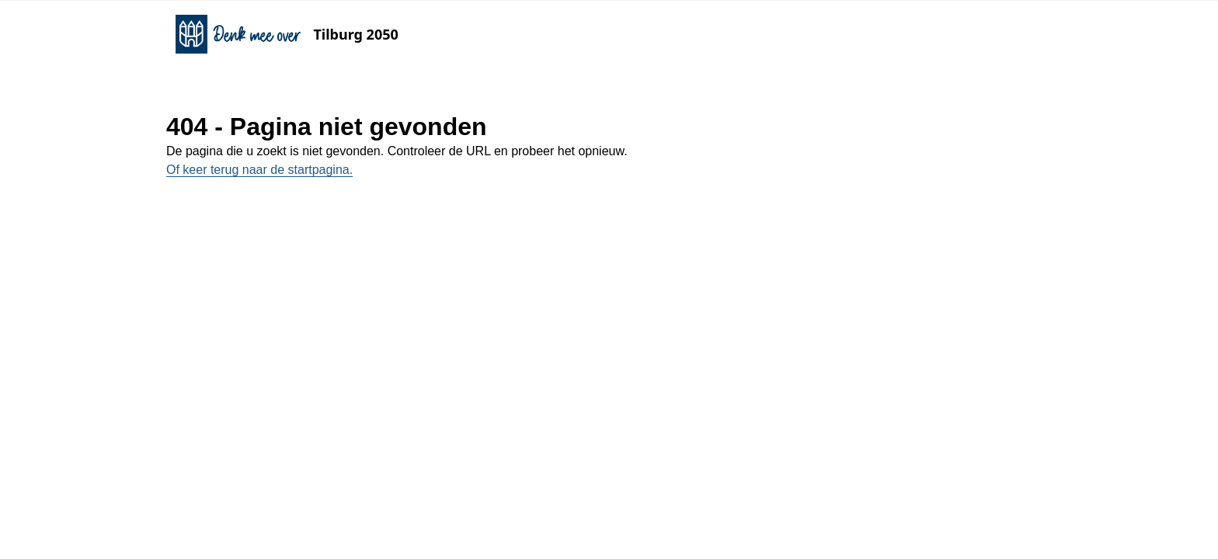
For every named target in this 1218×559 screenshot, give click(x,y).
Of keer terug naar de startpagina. (259, 169)
